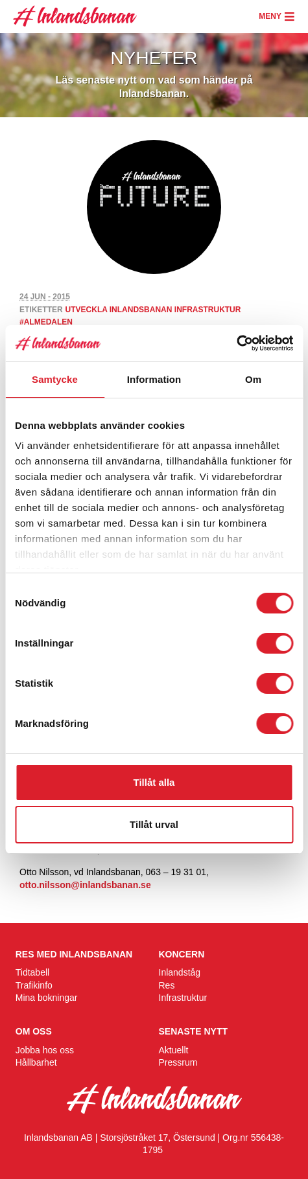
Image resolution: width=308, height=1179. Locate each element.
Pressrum (178, 1062)
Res (167, 985)
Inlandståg (180, 972)
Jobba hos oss (45, 1050)
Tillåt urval (154, 824)
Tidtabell (32, 972)
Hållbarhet (36, 1062)
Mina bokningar (47, 997)
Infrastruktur (183, 997)
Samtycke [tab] (55, 379)
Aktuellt (174, 1050)
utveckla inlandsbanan (118, 309)
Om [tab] (253, 379)
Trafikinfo (34, 985)
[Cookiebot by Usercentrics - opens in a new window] (236, 343)
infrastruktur (207, 309)
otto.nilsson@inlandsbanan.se (85, 885)
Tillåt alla (154, 782)
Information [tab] (154, 379)
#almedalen (46, 321)
